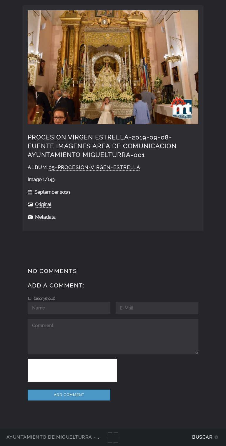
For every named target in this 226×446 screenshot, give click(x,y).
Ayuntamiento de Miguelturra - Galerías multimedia (80, 437)
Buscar (202, 437)
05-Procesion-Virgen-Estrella (94, 167)
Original (43, 204)
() (44, 298)
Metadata (45, 217)
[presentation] (72, 370)
